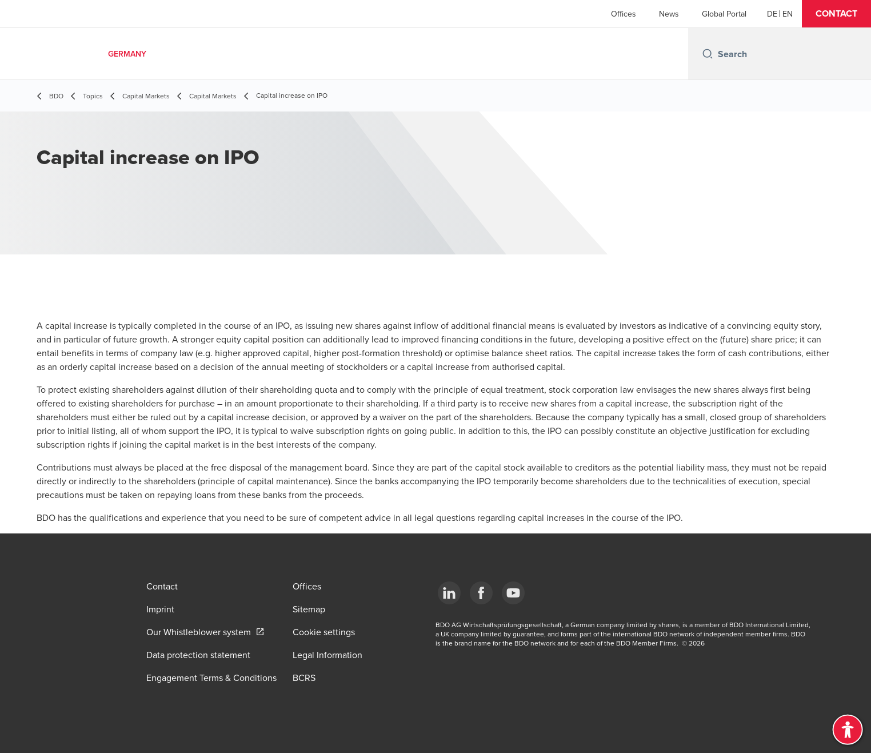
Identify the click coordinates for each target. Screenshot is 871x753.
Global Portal (724, 13)
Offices (623, 13)
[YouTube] (513, 593)
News (669, 13)
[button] (836, 13)
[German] (772, 13)
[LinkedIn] (449, 593)
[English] (787, 13)
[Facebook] (481, 593)
